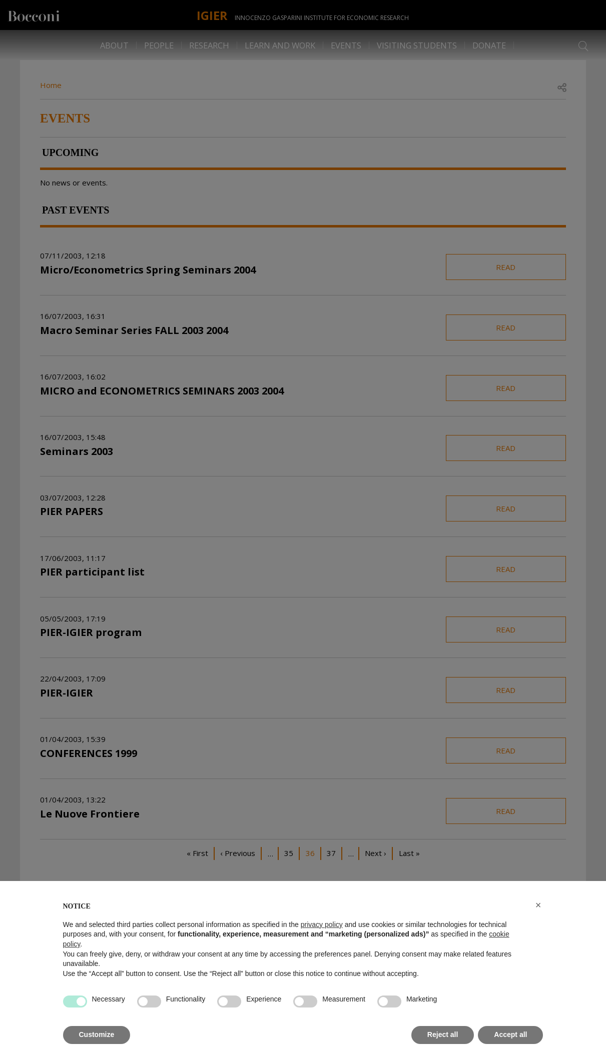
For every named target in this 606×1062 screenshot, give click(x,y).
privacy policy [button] (322, 924)
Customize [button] (97, 1034)
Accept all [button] (510, 1034)
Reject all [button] (442, 1034)
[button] (538, 905)
